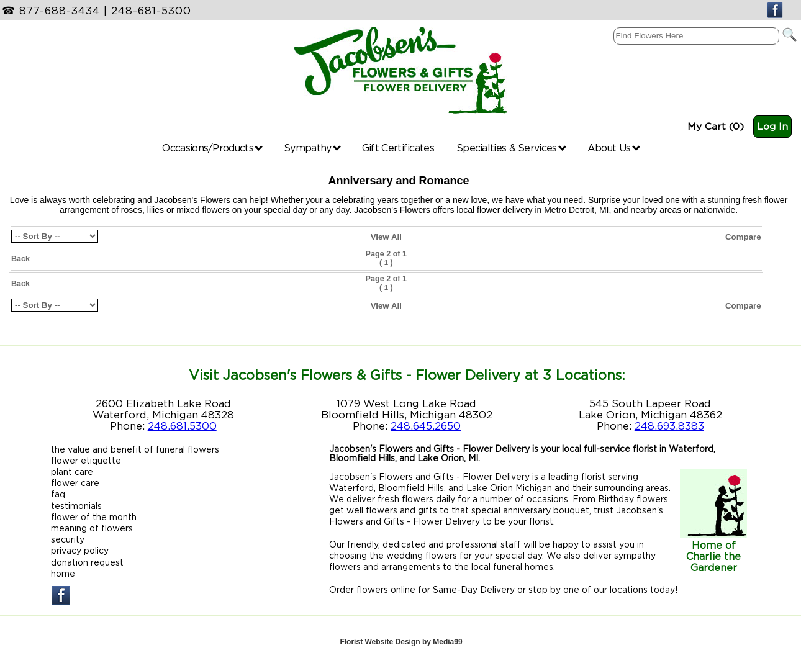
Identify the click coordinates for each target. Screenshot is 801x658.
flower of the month (94, 516)
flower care (75, 482)
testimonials (76, 505)
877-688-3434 (59, 10)
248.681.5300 (182, 425)
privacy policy (80, 550)
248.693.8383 (669, 425)
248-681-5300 (151, 10)
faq (58, 493)
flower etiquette (86, 460)
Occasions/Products (212, 147)
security (67, 539)
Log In (772, 126)
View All (386, 236)
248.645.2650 (426, 425)
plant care (72, 471)
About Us (613, 147)
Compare (743, 236)
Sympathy (312, 147)
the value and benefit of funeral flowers (135, 449)
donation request (87, 562)
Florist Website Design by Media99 (401, 642)
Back (20, 259)
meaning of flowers (92, 528)
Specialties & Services (511, 147)
